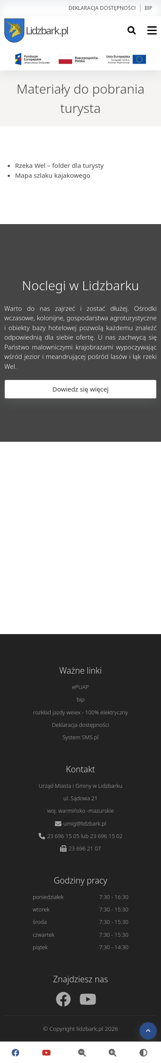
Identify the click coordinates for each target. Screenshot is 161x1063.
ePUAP (80, 687)
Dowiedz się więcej (80, 389)
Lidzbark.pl (36, 30)
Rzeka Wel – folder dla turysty (59, 165)
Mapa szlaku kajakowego (52, 175)
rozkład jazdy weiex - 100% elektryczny (80, 712)
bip (148, 8)
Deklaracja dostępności (102, 8)
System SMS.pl (81, 737)
